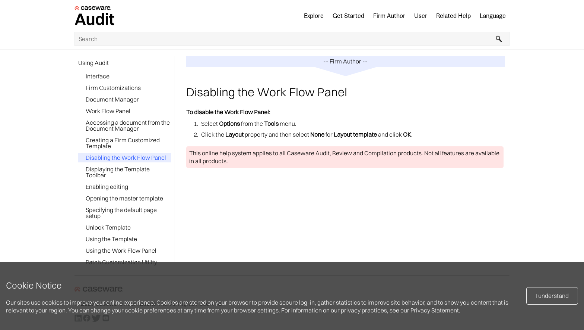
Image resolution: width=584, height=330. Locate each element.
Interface (98, 76)
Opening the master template (124, 198)
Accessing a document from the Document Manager (128, 125)
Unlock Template (108, 227)
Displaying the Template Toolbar (118, 172)
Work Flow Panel (108, 111)
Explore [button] (314, 15)
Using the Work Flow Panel (121, 250)
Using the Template (111, 239)
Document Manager (112, 99)
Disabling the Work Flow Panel (126, 157)
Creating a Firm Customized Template (123, 143)
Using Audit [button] (93, 62)
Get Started (348, 15)
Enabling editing (107, 186)
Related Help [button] (453, 15)
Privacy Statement (434, 310)
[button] (499, 39)
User (420, 15)
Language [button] (493, 15)
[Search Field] (292, 39)
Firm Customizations (113, 87)
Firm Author (389, 15)
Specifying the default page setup (121, 213)
